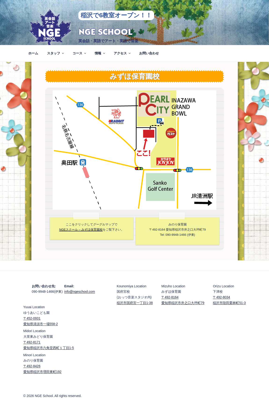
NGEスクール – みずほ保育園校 (81, 229)
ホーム (33, 53)
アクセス (122, 53)
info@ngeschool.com (79, 291)
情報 (100, 53)
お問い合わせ (149, 53)
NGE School (105, 32)
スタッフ (56, 53)
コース (80, 53)
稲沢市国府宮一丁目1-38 (135, 303)
